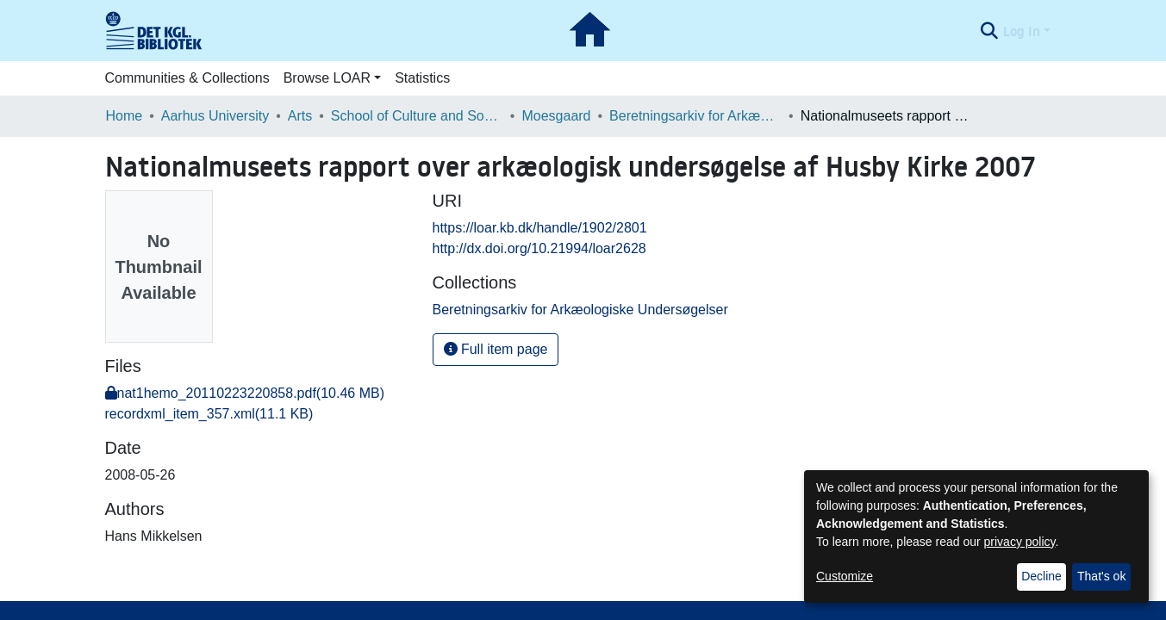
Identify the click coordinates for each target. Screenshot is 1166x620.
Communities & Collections (187, 78)
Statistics (422, 78)
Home (124, 115)
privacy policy (1020, 542)
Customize (844, 576)
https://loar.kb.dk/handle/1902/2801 (540, 227)
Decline (1041, 576)
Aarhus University (215, 115)
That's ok (1101, 576)
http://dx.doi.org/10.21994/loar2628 (539, 248)
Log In (1021, 31)
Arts (300, 115)
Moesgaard (555, 115)
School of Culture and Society (417, 115)
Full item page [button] (496, 349)
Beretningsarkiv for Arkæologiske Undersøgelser (695, 115)
